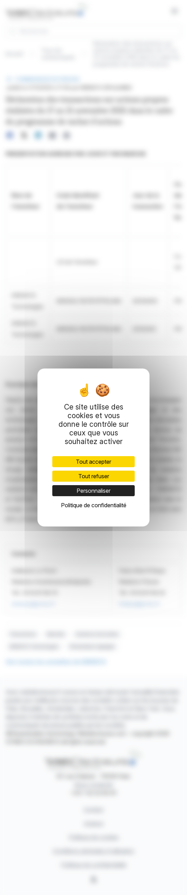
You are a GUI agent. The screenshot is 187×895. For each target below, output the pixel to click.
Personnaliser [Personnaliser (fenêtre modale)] (93, 490)
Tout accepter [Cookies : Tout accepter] (93, 461)
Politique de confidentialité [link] (93, 505)
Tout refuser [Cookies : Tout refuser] (93, 476)
